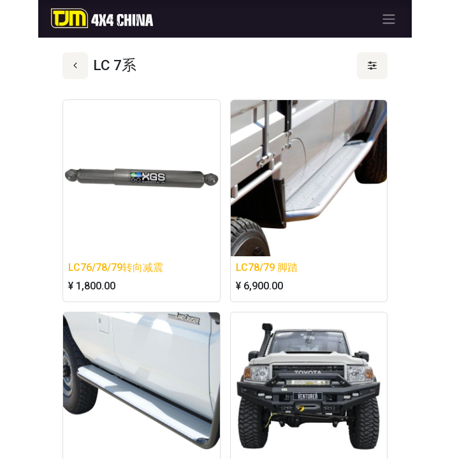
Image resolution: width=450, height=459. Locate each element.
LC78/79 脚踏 (267, 267)
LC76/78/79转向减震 (115, 267)
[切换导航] (388, 19)
